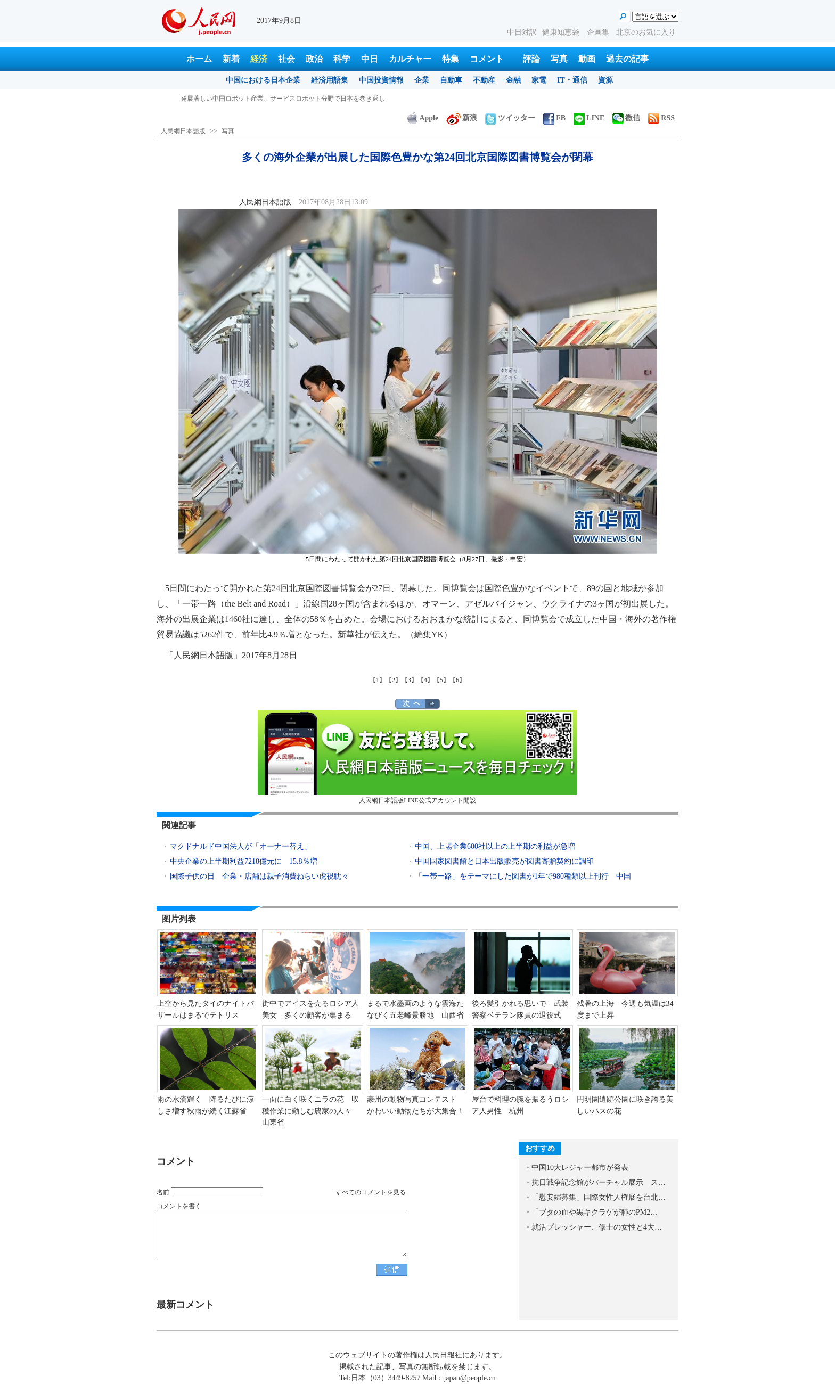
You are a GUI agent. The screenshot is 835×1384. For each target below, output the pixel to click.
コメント (487, 58)
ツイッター (510, 118)
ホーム (199, 58)
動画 (586, 58)
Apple (422, 118)
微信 (626, 118)
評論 (531, 58)
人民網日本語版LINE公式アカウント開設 (417, 757)
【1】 (378, 680)
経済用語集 (329, 80)
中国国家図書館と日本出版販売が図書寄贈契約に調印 (504, 861)
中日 (369, 58)
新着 (231, 58)
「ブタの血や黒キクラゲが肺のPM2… (594, 1212)
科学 (341, 58)
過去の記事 (627, 58)
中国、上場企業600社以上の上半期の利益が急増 (495, 846)
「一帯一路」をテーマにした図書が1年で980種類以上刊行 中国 (523, 876)
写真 (559, 58)
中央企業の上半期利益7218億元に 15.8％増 (243, 861)
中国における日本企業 (263, 80)
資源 (605, 80)
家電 (538, 80)
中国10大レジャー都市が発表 (579, 1168)
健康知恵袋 (562, 32)
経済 (258, 58)
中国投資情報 (381, 80)
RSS (661, 118)
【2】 (394, 680)
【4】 (425, 680)
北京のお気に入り (646, 32)
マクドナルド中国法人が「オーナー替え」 (241, 846)
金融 (513, 80)
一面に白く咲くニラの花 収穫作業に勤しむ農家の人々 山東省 (310, 1110)
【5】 (441, 680)
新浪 (461, 118)
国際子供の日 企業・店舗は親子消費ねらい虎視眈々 (259, 876)
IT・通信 (572, 80)
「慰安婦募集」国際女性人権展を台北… (598, 1197)
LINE (589, 118)
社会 (286, 58)
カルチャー (410, 58)
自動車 (451, 80)
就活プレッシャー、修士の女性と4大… (596, 1227)
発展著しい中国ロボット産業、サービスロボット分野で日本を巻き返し (283, 98)
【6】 (457, 680)
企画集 (599, 32)
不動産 (484, 80)
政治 (314, 58)
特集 (450, 58)
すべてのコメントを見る (370, 1192)
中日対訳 (522, 32)
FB (554, 118)
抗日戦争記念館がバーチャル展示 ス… (598, 1182)
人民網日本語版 (183, 131)
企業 (421, 80)
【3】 (410, 680)
